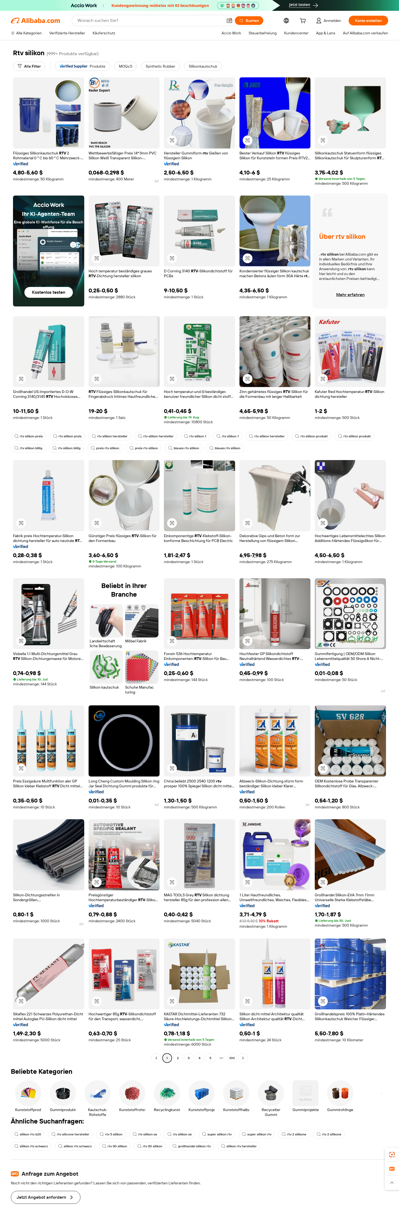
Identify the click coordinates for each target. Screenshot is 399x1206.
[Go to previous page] (156, 1049)
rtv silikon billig (28, 448)
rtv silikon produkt (306, 436)
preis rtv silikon (104, 448)
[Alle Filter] (29, 66)
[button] (172, 140)
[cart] (302, 21)
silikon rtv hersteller (191, 1137)
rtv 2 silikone (289, 1126)
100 (232, 1049)
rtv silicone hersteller (69, 1126)
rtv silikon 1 (191, 436)
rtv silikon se (142, 1126)
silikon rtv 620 (27, 1126)
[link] (392, 1155)
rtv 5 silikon (108, 1126)
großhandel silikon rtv (145, 1137)
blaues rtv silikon (181, 448)
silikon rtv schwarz (362, 1126)
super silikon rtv (213, 1126)
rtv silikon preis (28, 436)
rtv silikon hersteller (107, 436)
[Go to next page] (243, 1049)
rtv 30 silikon (69, 1137)
